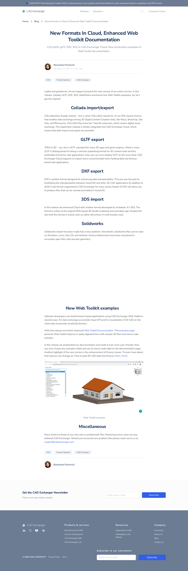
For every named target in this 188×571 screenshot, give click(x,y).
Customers (159, 530)
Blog (36, 21)
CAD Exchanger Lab (72, 542)
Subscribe (154, 495)
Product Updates (63, 80)
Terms (64, 557)
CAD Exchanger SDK (73, 538)
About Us (158, 534)
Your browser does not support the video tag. (94, 272)
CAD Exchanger (83, 80)
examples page (127, 330)
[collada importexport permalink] (115, 108)
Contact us (158, 542)
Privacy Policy (54, 557)
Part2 (124, 355)
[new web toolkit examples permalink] (120, 308)
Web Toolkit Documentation (98, 330)
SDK (48, 80)
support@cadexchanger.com (59, 442)
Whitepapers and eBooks (123, 535)
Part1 (118, 355)
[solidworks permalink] (104, 224)
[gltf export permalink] (105, 140)
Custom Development (73, 534)
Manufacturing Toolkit (73, 530)
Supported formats (124, 530)
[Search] (142, 11)
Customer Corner (157, 11)
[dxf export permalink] (105, 171)
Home (25, 21)
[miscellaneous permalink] (107, 427)
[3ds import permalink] (105, 199)
